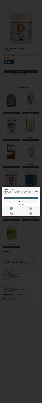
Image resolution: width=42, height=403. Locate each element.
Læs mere (5, 193)
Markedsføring (30, 208)
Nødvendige (11, 208)
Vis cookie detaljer (21, 204)
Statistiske (30, 213)
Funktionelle (11, 213)
